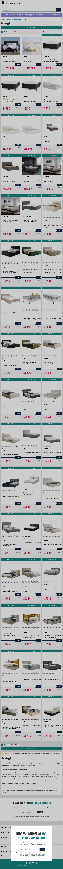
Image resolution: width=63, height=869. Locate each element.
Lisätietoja (43, 855)
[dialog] (31, 434)
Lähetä (42, 849)
